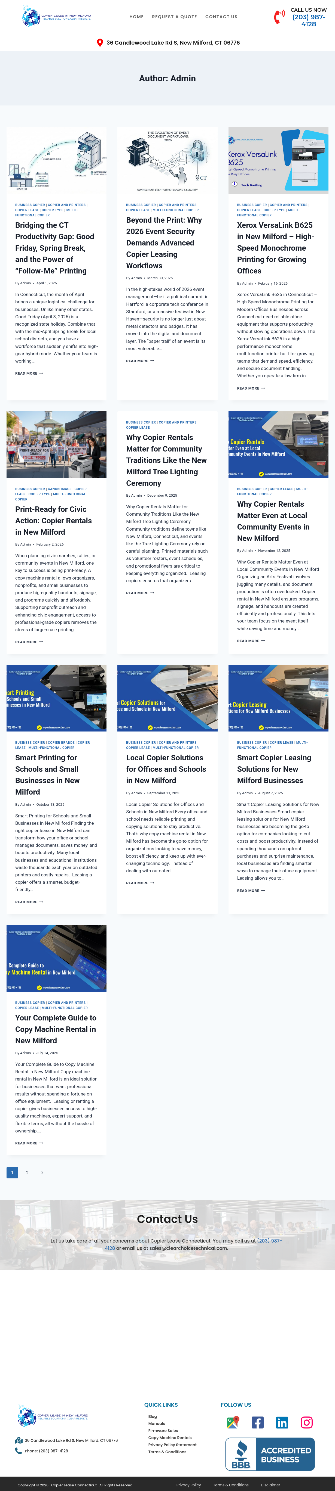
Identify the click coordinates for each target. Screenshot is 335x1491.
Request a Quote (174, 17)
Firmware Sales (163, 1430)
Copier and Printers (67, 205)
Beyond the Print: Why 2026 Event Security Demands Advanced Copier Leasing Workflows (164, 243)
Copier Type (52, 210)
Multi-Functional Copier (176, 210)
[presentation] (56, 160)
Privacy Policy (184, 1484)
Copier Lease (27, 210)
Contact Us (221, 17)
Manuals (156, 1423)
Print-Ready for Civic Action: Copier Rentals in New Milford (53, 521)
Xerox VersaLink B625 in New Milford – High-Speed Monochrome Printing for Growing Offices (276, 248)
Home (136, 17)
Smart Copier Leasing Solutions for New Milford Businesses (274, 769)
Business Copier (30, 205)
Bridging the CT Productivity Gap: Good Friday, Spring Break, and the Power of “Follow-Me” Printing (54, 248)
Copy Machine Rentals (170, 1437)
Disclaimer (246, 1484)
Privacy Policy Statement (172, 1445)
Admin (25, 283)
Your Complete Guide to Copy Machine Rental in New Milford (55, 1029)
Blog (152, 1416)
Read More (29, 373)
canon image (60, 489)
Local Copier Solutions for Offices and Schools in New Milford (166, 769)
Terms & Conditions (167, 1452)
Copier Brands (61, 743)
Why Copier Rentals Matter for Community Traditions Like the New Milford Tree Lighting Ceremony (166, 460)
